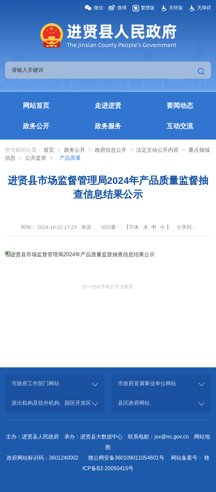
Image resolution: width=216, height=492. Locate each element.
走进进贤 (108, 105)
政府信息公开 (111, 150)
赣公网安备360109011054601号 (126, 458)
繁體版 (148, 7)
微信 (98, 7)
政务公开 (36, 126)
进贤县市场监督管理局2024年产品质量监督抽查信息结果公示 (82, 254)
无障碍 (204, 7)
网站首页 (36, 105)
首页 (48, 150)
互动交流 (180, 126)
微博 (122, 7)
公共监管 (35, 158)
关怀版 (176, 7)
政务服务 (108, 126)
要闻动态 (180, 105)
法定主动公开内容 (157, 150)
